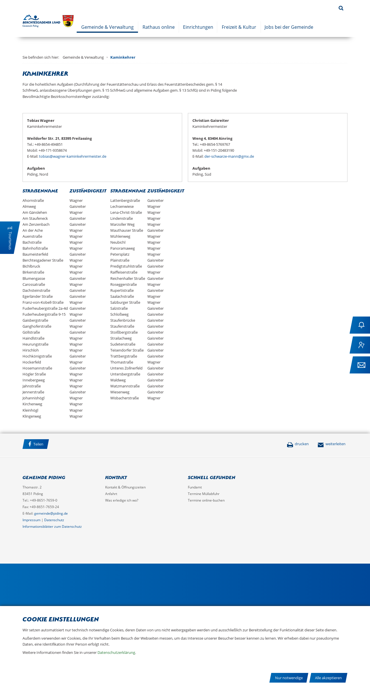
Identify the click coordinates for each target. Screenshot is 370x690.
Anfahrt (111, 493)
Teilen (35, 444)
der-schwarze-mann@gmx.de (229, 156)
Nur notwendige (289, 677)
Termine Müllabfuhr (203, 493)
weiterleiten (331, 443)
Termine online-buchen (206, 500)
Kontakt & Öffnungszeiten (125, 487)
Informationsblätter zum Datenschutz (52, 526)
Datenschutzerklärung (116, 652)
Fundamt (195, 487)
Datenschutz (54, 520)
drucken (298, 443)
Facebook (59, 445)
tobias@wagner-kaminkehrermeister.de (72, 156)
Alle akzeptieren (328, 677)
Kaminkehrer (122, 57)
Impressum (31, 520)
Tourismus (10, 241)
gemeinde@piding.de (51, 513)
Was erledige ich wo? (121, 500)
